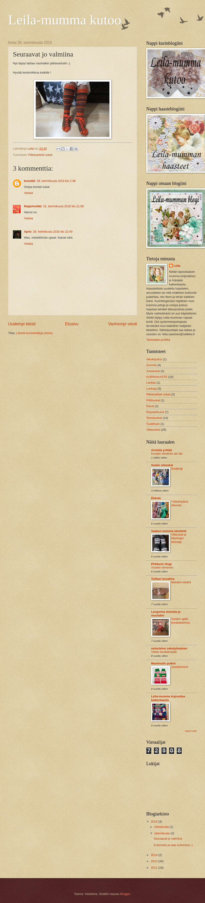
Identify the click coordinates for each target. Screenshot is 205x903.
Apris (28, 231)
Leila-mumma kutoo (64, 19)
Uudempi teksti (21, 324)
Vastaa (28, 193)
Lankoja (151, 388)
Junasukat (153, 371)
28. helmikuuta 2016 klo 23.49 (53, 231)
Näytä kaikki (191, 731)
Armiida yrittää (161, 450)
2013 (154, 861)
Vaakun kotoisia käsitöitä (168, 531)
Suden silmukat (162, 465)
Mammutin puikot (163, 663)
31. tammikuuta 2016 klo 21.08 (63, 206)
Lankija (151, 382)
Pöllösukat (153, 400)
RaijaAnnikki (33, 206)
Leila (177, 265)
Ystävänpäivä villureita (179, 503)
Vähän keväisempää (164, 652)
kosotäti (29, 181)
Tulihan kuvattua (162, 578)
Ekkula (156, 498)
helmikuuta (162, 827)
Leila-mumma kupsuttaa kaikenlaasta (168, 698)
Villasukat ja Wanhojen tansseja (178, 538)
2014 (154, 855)
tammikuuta (162, 833)
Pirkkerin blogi (161, 564)
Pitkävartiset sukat (40, 155)
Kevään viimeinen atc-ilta (166, 453)
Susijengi (177, 468)
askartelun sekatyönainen (169, 648)
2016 (154, 821)
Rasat (150, 406)
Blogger (125, 894)
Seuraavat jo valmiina (168, 838)
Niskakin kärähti (181, 582)
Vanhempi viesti (122, 324)
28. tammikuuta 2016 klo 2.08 (56, 181)
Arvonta (151, 365)
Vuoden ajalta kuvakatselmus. (180, 620)
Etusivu (72, 324)
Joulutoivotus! (179, 667)
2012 (154, 867)
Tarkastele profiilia (158, 339)
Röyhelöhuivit (155, 412)
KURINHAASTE (156, 377)
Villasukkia (153, 429)
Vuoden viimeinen (162, 567)
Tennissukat (154, 418)
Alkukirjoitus (154, 359)
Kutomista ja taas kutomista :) (173, 845)
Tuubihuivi (153, 424)
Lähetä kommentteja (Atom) (34, 333)
